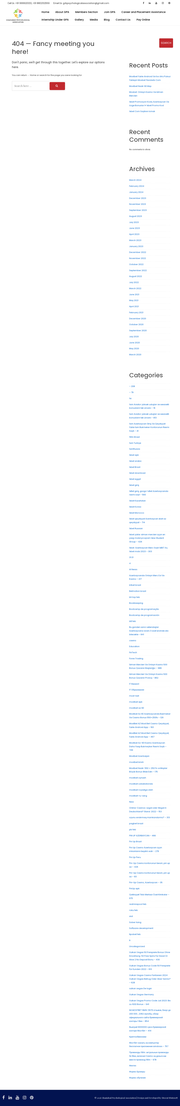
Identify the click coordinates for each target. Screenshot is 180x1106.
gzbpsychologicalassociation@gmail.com (86, 3)
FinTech (133, 652)
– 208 (132, 386)
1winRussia (134, 448)
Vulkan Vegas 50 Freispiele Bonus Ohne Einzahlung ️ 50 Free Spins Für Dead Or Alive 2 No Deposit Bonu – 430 (149, 956)
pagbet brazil (136, 823)
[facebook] (144, 3)
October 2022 (136, 264)
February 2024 (136, 186)
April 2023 (134, 234)
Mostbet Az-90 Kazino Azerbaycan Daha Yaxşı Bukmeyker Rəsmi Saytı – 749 (147, 746)
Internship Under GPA (55, 20)
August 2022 (135, 276)
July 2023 (134, 222)
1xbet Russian (136, 528)
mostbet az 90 (136, 707)
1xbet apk (134, 454)
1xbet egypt (135, 479)
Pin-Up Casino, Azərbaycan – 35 (145, 882)
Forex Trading (136, 658)
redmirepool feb (137, 904)
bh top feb (134, 597)
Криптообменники (137, 1036)
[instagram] (163, 3)
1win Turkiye (135, 443)
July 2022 (134, 282)
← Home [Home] (31, 75)
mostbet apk (135, 701)
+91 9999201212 (23, 3)
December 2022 (137, 252)
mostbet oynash (137, 777)
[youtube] (156, 3)
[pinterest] (169, 3)
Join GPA (109, 12)
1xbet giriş (134, 485)
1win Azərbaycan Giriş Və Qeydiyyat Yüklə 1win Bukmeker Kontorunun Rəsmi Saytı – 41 (149, 427)
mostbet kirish (136, 762)
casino (132, 640)
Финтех (132, 1065)
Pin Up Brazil (135, 841)
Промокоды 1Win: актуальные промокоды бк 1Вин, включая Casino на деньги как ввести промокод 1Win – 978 (149, 1056)
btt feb (132, 621)
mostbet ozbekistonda (141, 783)
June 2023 (134, 228)
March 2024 (135, 180)
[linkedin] (150, 3)
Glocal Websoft (170, 1097)
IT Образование (136, 689)
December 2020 (137, 318)
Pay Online (143, 20)
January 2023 (136, 246)
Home (45, 12)
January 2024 (136, 192)
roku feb (133, 910)
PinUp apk (134, 888)
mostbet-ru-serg (138, 795)
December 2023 (137, 198)
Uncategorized (137, 946)
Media (94, 20)
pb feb (132, 829)
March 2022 (135, 288)
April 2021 (134, 306)
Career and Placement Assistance (143, 12)
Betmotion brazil (137, 591)
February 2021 (136, 312)
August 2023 (135, 216)
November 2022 (137, 258)
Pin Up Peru (135, 857)
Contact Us (123, 20)
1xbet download (137, 473)
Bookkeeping (136, 603)
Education (134, 646)
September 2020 (138, 330)
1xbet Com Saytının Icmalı (142, 111)
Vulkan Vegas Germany (141, 994)
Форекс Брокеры (137, 1071)
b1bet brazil (135, 585)
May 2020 (134, 348)
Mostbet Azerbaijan (139, 756)
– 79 (131, 392)
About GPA (62, 12)
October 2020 (136, 324)
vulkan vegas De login (140, 988)
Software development (141, 928)
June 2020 (134, 342)
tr (130, 940)
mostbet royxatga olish (141, 789)
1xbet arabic (135, 461)
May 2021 (133, 300)
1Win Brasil (134, 436)
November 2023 (137, 204)
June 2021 (134, 294)
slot (131, 916)
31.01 (131, 557)
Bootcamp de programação (144, 609)
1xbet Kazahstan (137, 500)
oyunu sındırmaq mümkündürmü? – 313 (149, 817)
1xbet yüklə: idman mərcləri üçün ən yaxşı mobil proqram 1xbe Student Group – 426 (147, 538)
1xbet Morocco (136, 512)
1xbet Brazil (134, 467)
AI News (133, 569)
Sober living (135, 922)
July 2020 (134, 336)
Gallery (79, 20)
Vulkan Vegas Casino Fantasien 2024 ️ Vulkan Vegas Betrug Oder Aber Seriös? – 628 (150, 979)
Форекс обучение (137, 1077)
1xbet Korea (135, 506)
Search (130, 36)
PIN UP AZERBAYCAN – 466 (142, 835)
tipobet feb (135, 934)
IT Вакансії (134, 683)
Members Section (86, 12)
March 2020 (135, 354)
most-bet (134, 695)
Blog (107, 20)
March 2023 (135, 240)
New (131, 801)
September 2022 (138, 270)
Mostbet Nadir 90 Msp (140, 86)
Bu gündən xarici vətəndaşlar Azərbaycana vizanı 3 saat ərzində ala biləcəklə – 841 (148, 631)
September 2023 (138, 210)
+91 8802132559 (41, 3)
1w (130, 398)
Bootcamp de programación (144, 615)
